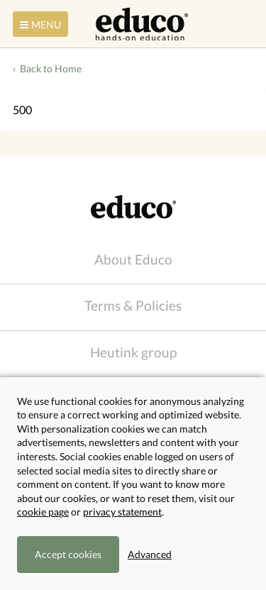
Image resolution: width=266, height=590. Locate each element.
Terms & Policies (133, 305)
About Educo (133, 259)
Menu (39, 24)
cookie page (43, 512)
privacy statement (122, 512)
